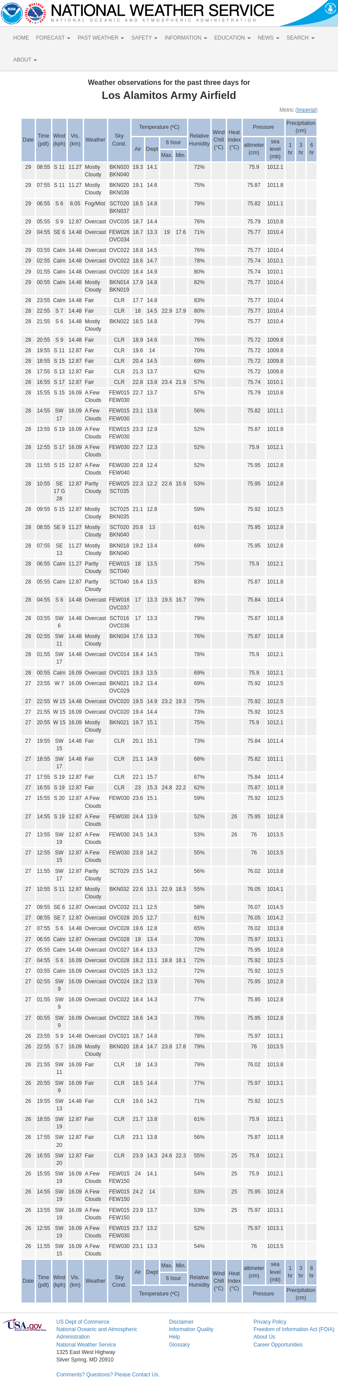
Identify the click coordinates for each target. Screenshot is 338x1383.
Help (174, 1337)
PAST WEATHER (100, 38)
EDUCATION (232, 38)
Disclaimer (181, 1322)
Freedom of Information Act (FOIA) (294, 1329)
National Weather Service (86, 1345)
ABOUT (25, 60)
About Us (264, 1337)
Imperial (306, 110)
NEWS (268, 38)
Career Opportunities (278, 1345)
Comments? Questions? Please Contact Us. (108, 1375)
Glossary (179, 1345)
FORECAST (53, 38)
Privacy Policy (270, 1322)
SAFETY (144, 38)
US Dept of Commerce (83, 1322)
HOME (21, 38)
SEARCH (300, 38)
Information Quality (191, 1329)
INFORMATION (186, 38)
